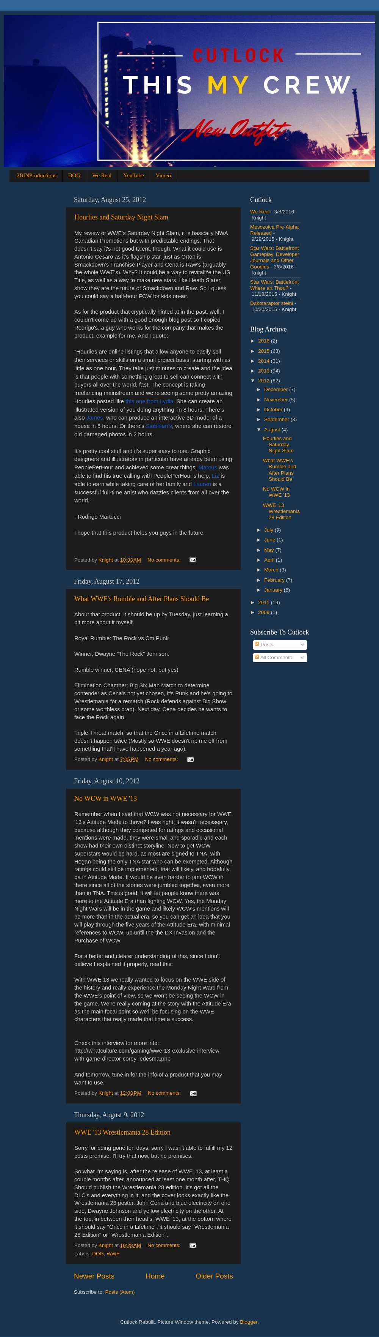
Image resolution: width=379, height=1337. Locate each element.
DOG (74, 175)
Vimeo (163, 175)
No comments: (164, 560)
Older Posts (214, 1276)
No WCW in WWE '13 (105, 798)
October (274, 409)
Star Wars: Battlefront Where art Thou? (274, 285)
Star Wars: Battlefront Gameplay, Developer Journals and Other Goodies (274, 257)
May (269, 550)
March (272, 570)
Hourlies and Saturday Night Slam (121, 217)
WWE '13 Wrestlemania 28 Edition (122, 1132)
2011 (264, 602)
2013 (264, 371)
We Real (101, 175)
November (276, 400)
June (270, 540)
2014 (264, 361)
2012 (264, 381)
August (273, 430)
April (270, 560)
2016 (264, 341)
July (269, 530)
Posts (264, 644)
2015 (264, 351)
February (275, 580)
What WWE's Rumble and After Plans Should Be (141, 599)
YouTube (133, 175)
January (274, 590)
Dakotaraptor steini (271, 303)
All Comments (273, 657)
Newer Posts (94, 1276)
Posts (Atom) (120, 1292)
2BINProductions (36, 175)
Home (155, 1276)
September (277, 419)
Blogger (248, 1322)
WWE (113, 1253)
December (276, 389)
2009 (264, 612)
